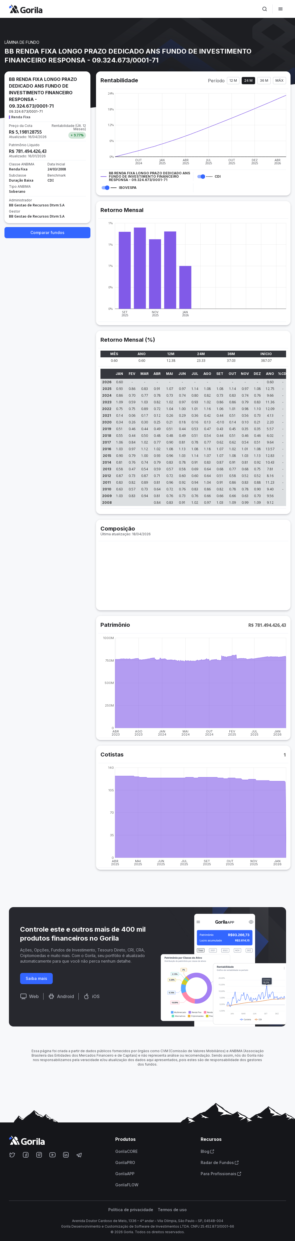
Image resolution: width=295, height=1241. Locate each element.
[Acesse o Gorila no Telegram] (79, 1154)
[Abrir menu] (280, 9)
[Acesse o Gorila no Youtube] (52, 1154)
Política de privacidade (130, 1210)
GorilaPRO (125, 1162)
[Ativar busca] (264, 9)
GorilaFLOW (126, 1185)
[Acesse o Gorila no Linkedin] (66, 1154)
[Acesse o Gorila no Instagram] (39, 1154)
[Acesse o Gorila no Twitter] (12, 1154)
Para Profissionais (221, 1174)
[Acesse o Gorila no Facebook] (25, 1154)
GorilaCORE (126, 1151)
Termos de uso (172, 1210)
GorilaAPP (125, 1174)
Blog (207, 1151)
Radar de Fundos (220, 1162)
